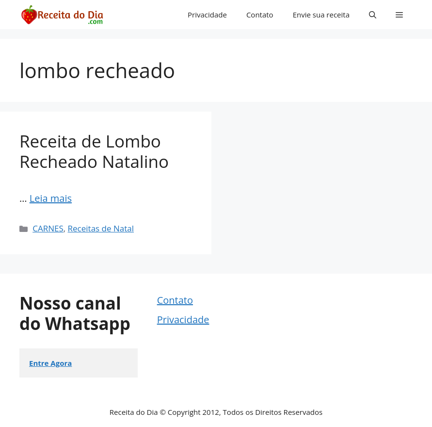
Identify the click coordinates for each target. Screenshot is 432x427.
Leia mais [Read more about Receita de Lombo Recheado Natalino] (51, 198)
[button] (372, 14)
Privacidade (207, 14)
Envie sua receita (321, 14)
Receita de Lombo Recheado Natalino (94, 151)
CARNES (48, 228)
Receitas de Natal (101, 228)
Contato (259, 14)
